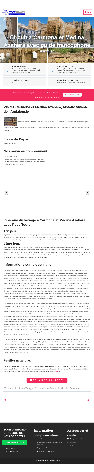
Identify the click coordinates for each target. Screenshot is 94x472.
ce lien (57, 373)
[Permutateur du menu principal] (87, 13)
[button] (6, 195)
